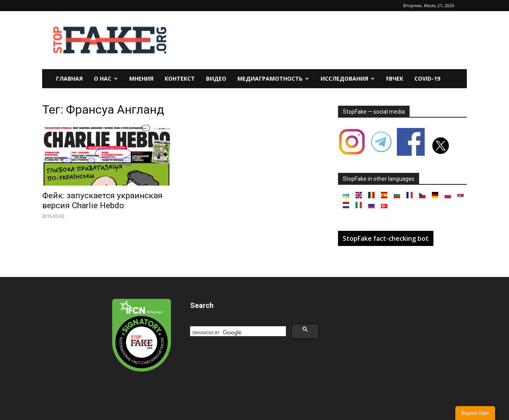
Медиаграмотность (273, 78)
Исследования (348, 78)
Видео (216, 78)
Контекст (180, 78)
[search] (237, 332)
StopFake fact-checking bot (386, 238)
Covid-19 (427, 78)
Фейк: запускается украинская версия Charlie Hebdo (102, 200)
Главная (69, 78)
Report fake (475, 413)
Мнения (141, 78)
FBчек (394, 78)
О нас (106, 78)
